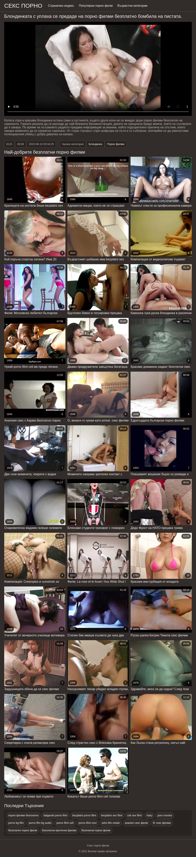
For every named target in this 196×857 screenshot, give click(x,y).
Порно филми (115, 144)
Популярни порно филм (96, 5)
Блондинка (95, 144)
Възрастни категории (132, 5)
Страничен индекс (61, 5)
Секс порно (23, 5)
